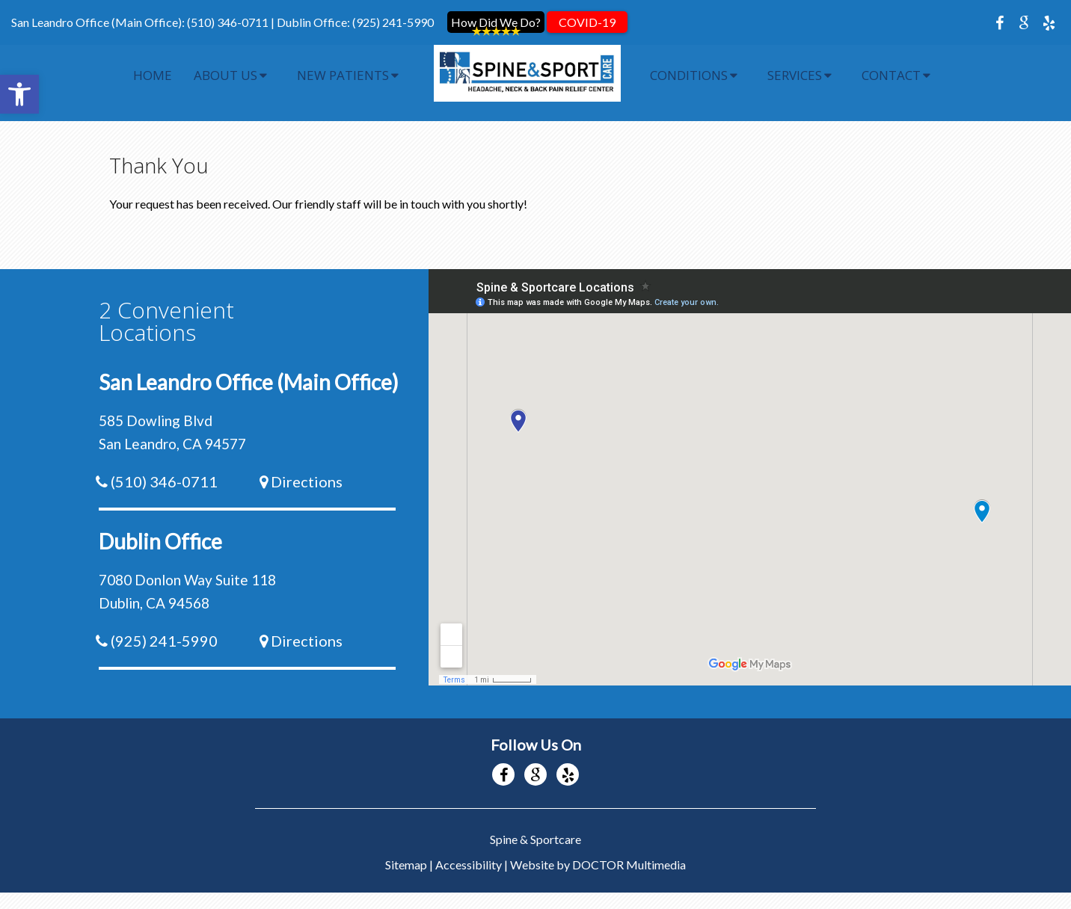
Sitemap (406, 849)
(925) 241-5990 (393, 22)
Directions (307, 466)
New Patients (343, 75)
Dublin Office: (314, 22)
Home (152, 75)
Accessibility (468, 849)
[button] (19, 94)
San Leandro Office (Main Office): (99, 22)
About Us (225, 75)
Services (794, 75)
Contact (891, 75)
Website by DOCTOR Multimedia (598, 849)
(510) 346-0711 (227, 22)
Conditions (689, 75)
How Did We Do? (496, 22)
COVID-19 (587, 22)
